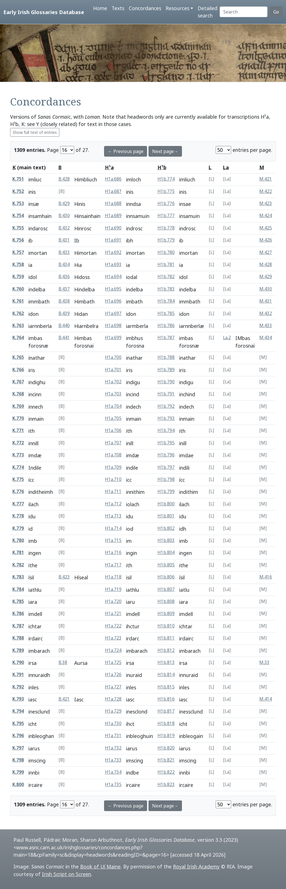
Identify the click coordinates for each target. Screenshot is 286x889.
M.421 (265, 179)
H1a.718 (113, 577)
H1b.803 (166, 540)
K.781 (18, 552)
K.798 (18, 760)
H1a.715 (113, 540)
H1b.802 (166, 528)
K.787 (18, 626)
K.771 (18, 430)
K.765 (18, 357)
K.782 (18, 565)
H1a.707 (113, 443)
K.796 (18, 736)
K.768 (18, 394)
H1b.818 (166, 723)
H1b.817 (166, 711)
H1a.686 (113, 179)
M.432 (265, 313)
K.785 (18, 601)
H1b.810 (166, 626)
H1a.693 (113, 264)
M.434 (265, 338)
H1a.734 (113, 772)
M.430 (265, 289)
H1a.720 (113, 601)
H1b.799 (166, 491)
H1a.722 (113, 626)
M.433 (265, 325)
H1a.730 (113, 723)
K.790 (18, 662)
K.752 (18, 191)
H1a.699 (113, 338)
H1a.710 (113, 479)
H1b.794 (166, 430)
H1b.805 (166, 565)
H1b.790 (166, 382)
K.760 (18, 289)
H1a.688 (113, 203)
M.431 (265, 301)
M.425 (265, 228)
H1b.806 (166, 577)
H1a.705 (113, 418)
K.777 (18, 504)
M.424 (265, 216)
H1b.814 (166, 675)
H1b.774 (166, 179)
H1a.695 (113, 289)
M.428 (265, 264)
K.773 (18, 455)
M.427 (265, 252)
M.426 (265, 240)
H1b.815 (166, 687)
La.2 (227, 338)
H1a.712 (113, 504)
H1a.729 (113, 711)
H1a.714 (113, 528)
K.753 (18, 203)
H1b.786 (166, 325)
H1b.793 (166, 418)
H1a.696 (113, 301)
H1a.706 (113, 430)
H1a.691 (113, 240)
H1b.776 (166, 203)
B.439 (64, 313)
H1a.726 (113, 675)
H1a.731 (113, 736)
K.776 (18, 491)
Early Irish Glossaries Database (43, 11)
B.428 (64, 179)
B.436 (64, 277)
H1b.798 (166, 479)
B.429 (64, 203)
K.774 (18, 467)
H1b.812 (166, 650)
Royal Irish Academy (196, 866)
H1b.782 (166, 277)
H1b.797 (166, 467)
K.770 (18, 418)
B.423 (64, 577)
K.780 (18, 540)
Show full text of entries (35, 132)
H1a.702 (113, 382)
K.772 (18, 443)
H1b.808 (166, 601)
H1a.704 (113, 406)
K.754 (18, 216)
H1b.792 (166, 406)
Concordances (145, 8)
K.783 (18, 577)
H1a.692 (113, 252)
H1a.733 (113, 760)
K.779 (18, 528)
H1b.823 (166, 784)
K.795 (18, 723)
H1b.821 (166, 760)
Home (100, 8)
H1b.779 (166, 240)
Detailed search (207, 12)
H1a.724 (113, 650)
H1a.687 (113, 191)
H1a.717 (113, 565)
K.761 (18, 301)
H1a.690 (113, 228)
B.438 (64, 301)
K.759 (18, 277)
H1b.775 (166, 191)
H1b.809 (166, 613)
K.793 (18, 699)
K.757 (18, 252)
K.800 (18, 784)
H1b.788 (166, 357)
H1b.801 (166, 516)
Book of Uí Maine (100, 866)
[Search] (243, 11)
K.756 (18, 240)
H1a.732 (113, 748)
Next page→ (165, 151)
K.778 (18, 516)
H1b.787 (166, 338)
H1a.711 (113, 491)
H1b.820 (166, 748)
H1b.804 (166, 552)
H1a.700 (113, 357)
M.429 (265, 277)
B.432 (64, 228)
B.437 (64, 289)
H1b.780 (166, 252)
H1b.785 (166, 313)
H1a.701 (113, 370)
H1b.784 (166, 301)
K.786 (18, 613)
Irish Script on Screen (66, 874)
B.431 (64, 240)
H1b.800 (166, 504)
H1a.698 (113, 325)
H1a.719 (113, 589)
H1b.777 (166, 216)
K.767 (18, 382)
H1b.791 (166, 394)
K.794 (18, 711)
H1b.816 (166, 699)
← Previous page (125, 151)
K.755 (18, 228)
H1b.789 (166, 370)
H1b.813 (166, 662)
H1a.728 (113, 699)
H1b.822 (166, 772)
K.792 (18, 687)
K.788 (18, 638)
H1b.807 (166, 589)
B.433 (64, 252)
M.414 (265, 699)
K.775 (18, 479)
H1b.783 (166, 289)
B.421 (64, 699)
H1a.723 (113, 638)
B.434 (64, 264)
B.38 (62, 662)
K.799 (18, 772)
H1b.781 (166, 264)
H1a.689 (113, 216)
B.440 (64, 325)
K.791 (18, 675)
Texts (118, 8)
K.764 (18, 338)
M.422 (265, 191)
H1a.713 (113, 516)
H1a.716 (113, 552)
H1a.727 (113, 687)
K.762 (18, 313)
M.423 (265, 203)
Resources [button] (177, 8)
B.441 (64, 338)
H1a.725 (113, 662)
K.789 (18, 650)
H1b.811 (166, 638)
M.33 (264, 662)
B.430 (64, 216)
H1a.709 (113, 467)
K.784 (18, 589)
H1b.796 (166, 455)
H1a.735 (113, 784)
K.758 (18, 264)
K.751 (18, 179)
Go (276, 12)
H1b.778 (166, 228)
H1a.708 (113, 455)
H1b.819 (166, 736)
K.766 (18, 370)
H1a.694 (113, 277)
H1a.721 (113, 613)
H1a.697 (113, 313)
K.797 (18, 748)
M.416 (265, 577)
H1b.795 (166, 443)
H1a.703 (113, 394)
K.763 (18, 325)
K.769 (18, 406)
